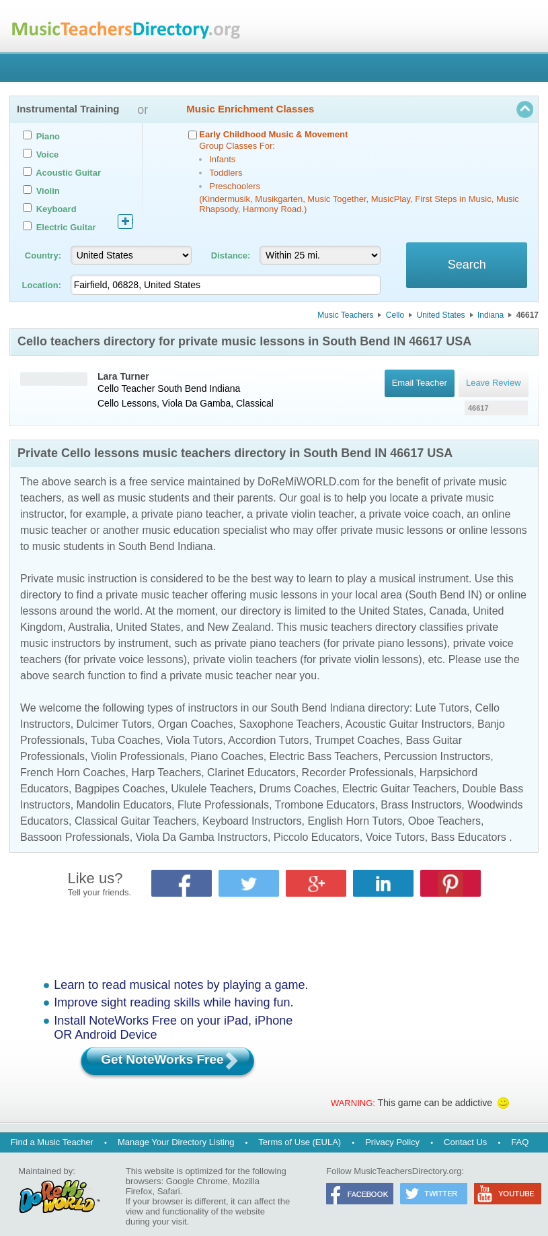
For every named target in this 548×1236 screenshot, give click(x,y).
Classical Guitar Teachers (135, 821)
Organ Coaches (195, 724)
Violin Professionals (137, 756)
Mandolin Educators (124, 805)
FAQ (520, 1142)
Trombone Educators (325, 805)
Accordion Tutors (268, 740)
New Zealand (238, 627)
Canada (448, 611)
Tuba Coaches (125, 740)
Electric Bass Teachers (324, 756)
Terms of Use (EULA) (299, 1142)
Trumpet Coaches (357, 740)
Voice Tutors (395, 837)
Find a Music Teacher (52, 1142)
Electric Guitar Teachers (399, 788)
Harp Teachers (166, 772)
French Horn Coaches (73, 772)
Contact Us (465, 1142)
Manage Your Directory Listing (176, 1142)
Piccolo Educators (317, 837)
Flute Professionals (223, 805)
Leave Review (493, 383)
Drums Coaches (297, 788)
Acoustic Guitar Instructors (409, 724)
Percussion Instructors (437, 756)
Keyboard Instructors (252, 821)
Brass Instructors (421, 805)
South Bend (181, 388)
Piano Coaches (227, 756)
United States (441, 315)
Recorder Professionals (358, 772)
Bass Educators (468, 837)
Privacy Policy (392, 1142)
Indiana (490, 315)
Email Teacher (418, 383)
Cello (395, 315)
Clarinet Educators (251, 772)
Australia (89, 627)
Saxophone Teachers (289, 724)
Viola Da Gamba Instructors (202, 837)
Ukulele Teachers (212, 788)
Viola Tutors (194, 740)
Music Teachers (345, 315)
